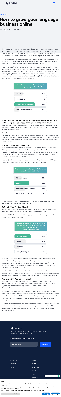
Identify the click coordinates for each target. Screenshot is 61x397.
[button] (54, 2)
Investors (35, 377)
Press (33, 374)
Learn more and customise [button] (11, 394)
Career (34, 371)
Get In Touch (35, 367)
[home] (12, 2)
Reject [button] (46, 394)
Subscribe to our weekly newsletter (22, 338)
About (34, 363)
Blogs (12, 367)
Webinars (13, 363)
